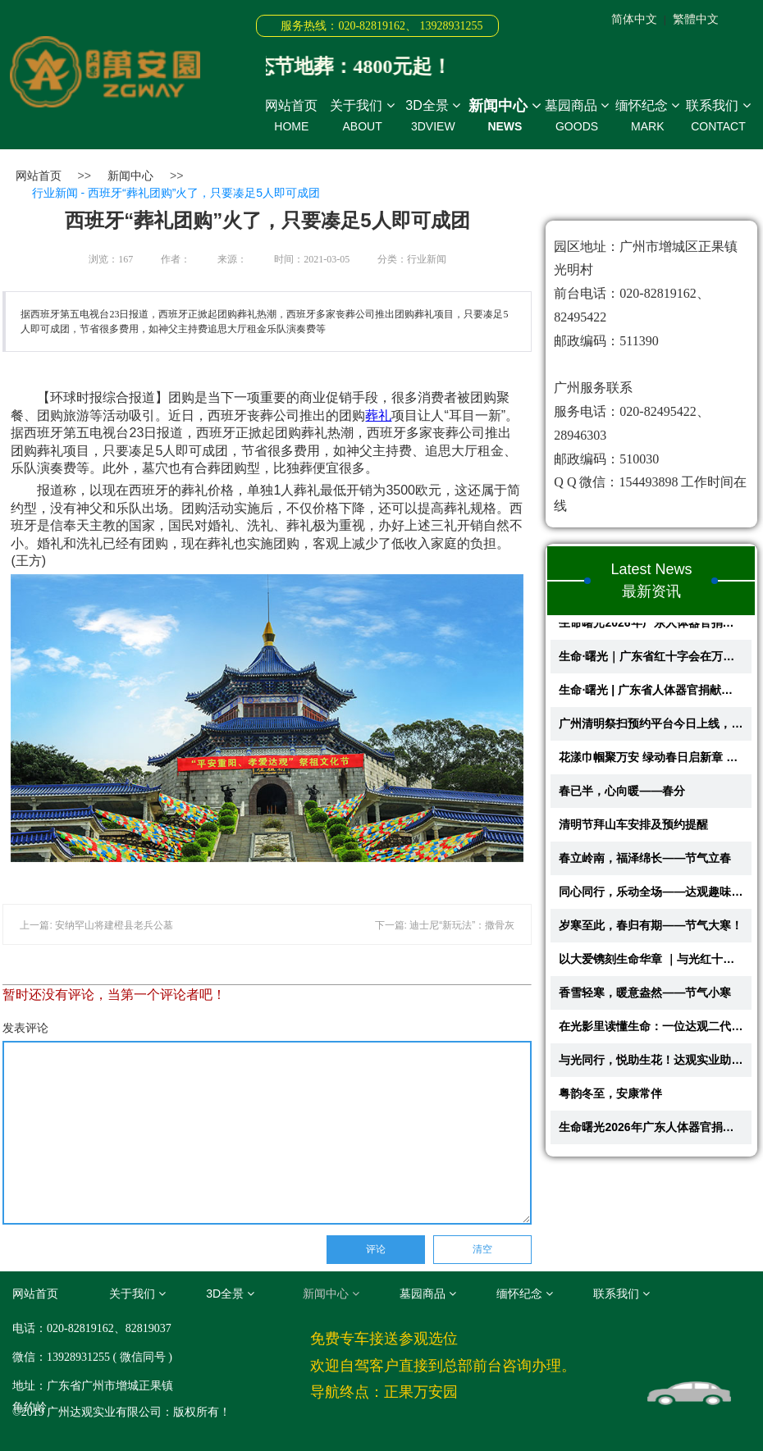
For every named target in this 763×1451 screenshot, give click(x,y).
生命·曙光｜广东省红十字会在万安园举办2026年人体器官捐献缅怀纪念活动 (651, 661)
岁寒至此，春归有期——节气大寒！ (650, 930)
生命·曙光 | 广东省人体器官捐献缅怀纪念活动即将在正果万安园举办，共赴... (651, 694)
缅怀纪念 (647, 116)
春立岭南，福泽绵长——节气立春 (645, 862)
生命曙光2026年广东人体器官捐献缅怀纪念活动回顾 (651, 627)
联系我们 (718, 116)
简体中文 (634, 18)
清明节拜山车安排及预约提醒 (633, 829)
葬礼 (378, 415)
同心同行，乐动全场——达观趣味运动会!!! (651, 896)
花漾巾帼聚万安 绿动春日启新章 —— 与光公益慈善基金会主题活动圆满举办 (651, 762)
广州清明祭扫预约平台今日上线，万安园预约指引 (651, 728)
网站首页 (291, 116)
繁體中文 (696, 18)
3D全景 (433, 116)
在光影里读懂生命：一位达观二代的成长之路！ (651, 1031)
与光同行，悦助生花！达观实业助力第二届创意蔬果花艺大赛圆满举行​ (651, 1064)
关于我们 (362, 116)
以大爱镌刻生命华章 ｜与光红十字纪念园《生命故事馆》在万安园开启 (651, 963)
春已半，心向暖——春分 (622, 795)
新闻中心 (504, 116)
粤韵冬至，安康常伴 (610, 1098)
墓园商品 (576, 116)
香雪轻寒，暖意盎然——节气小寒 (645, 997)
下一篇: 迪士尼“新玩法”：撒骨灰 (445, 925)
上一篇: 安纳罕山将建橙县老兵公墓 (96, 925)
